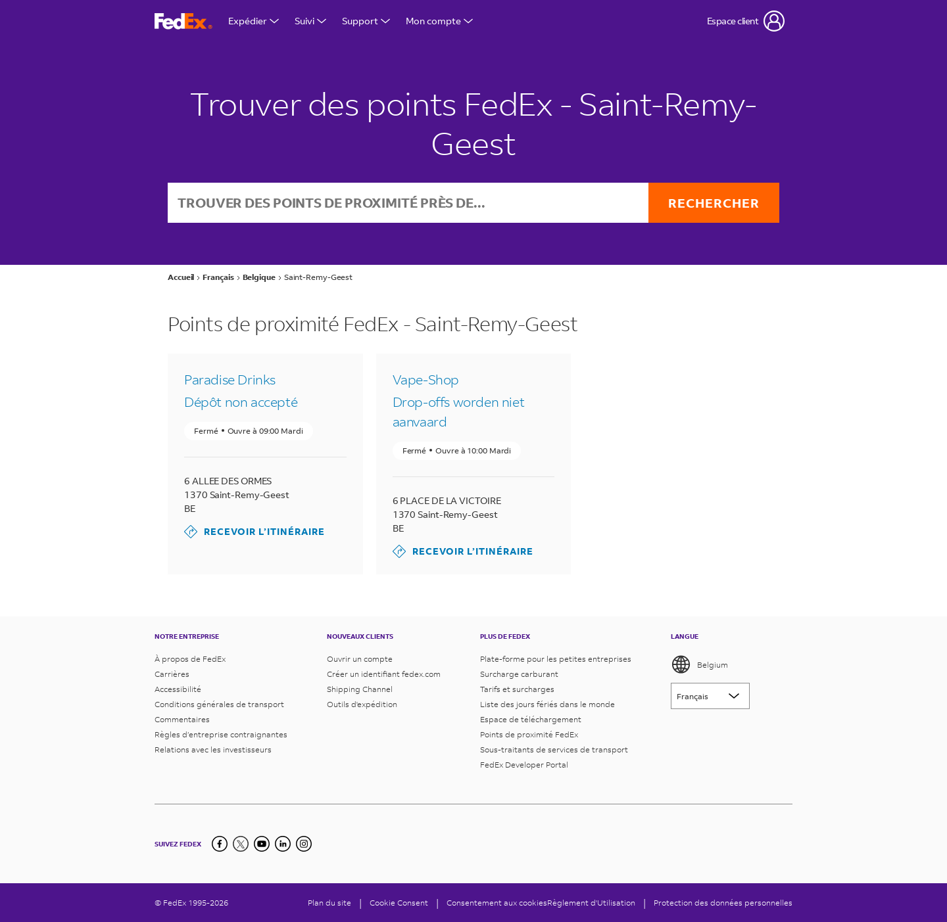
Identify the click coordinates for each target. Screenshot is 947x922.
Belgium (699, 664)
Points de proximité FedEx (529, 734)
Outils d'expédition (362, 704)
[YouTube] (262, 844)
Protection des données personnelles (723, 903)
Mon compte (439, 20)
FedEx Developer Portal (524, 765)
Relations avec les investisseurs (213, 749)
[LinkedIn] (283, 844)
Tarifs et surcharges (517, 689)
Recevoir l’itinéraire (254, 531)
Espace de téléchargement (530, 719)
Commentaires (182, 719)
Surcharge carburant (519, 674)
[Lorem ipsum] (710, 696)
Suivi (310, 20)
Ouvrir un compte (360, 659)
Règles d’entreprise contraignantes (221, 734)
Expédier (253, 20)
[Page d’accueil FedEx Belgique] (183, 21)
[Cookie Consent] (399, 903)
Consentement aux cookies (497, 903)
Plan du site (329, 903)
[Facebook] (220, 844)
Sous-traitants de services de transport (554, 749)
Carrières (172, 674)
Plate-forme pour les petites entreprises (555, 659)
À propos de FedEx (190, 659)
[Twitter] (241, 844)
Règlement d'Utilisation (591, 903)
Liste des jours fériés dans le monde (547, 704)
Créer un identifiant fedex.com (384, 674)
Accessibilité (178, 689)
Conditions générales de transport (219, 704)
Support (366, 20)
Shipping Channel (360, 689)
